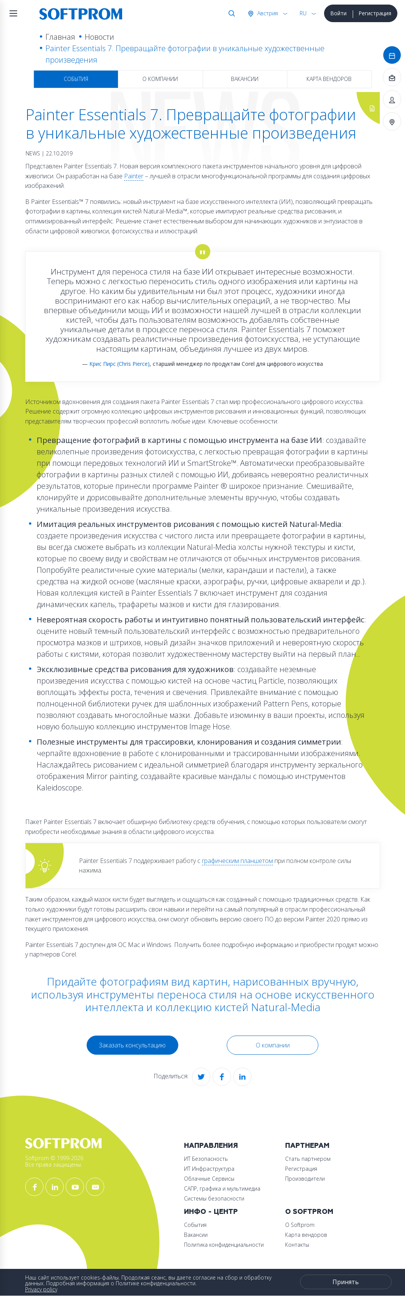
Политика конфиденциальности (224, 1244)
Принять (345, 1282)
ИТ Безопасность (206, 1158)
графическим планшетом (237, 860)
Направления (211, 1145)
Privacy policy (41, 1289)
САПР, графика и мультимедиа (222, 1188)
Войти (338, 13)
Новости (99, 37)
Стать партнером (308, 1158)
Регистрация (374, 13)
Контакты (297, 1244)
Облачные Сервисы (209, 1178)
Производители (305, 1178)
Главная (60, 37)
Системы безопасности (214, 1198)
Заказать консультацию (132, 1045)
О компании (160, 78)
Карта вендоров (329, 78)
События (76, 78)
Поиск (230, 13)
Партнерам (307, 1145)
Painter (134, 176)
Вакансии (244, 78)
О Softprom (309, 1211)
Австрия (267, 13)
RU (303, 13)
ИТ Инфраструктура (209, 1168)
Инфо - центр (211, 1211)
